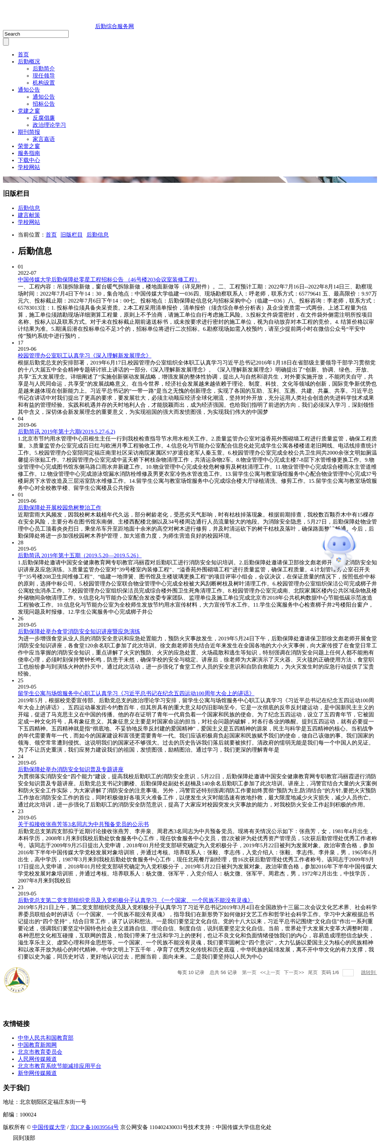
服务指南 (29, 153)
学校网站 (29, 167)
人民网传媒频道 (37, 1059)
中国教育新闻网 (37, 1045)
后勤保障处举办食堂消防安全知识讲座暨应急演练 (79, 631)
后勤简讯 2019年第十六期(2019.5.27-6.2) (66, 432)
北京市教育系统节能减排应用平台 (59, 1066)
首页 (23, 54)
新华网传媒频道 (37, 1073)
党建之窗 (29, 111)
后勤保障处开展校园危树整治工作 (59, 508)
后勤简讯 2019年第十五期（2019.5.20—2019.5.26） (80, 555)
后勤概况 (29, 62)
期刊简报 (29, 132)
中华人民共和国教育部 (45, 1038)
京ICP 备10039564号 (94, 1127)
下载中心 (29, 160)
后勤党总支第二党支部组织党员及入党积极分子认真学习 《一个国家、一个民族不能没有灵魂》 (135, 900)
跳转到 (369, 972)
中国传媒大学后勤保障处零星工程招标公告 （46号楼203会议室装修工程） (109, 280)
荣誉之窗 (29, 146)
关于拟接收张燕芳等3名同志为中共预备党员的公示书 (83, 824)
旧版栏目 (71, 235)
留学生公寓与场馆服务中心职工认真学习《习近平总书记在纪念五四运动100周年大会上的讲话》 (136, 693)
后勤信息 (97, 235)
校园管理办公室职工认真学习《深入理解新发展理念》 (84, 356)
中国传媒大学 (49, 1127)
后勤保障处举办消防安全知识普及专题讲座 (71, 769)
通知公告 (29, 90)
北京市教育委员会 (40, 1052)
